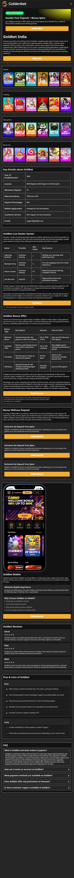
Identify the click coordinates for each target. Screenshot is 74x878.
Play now (37, 58)
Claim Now (37, 28)
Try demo (37, 303)
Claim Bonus (37, 393)
